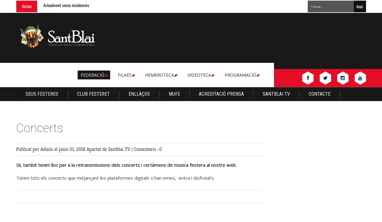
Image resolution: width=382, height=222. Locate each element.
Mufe (174, 94)
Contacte (319, 94)
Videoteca (200, 75)
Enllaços (139, 94)
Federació (93, 75)
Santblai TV (276, 94)
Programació (241, 75)
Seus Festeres (41, 94)
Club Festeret (93, 94)
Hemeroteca (160, 75)
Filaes (126, 75)
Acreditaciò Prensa (221, 94)
